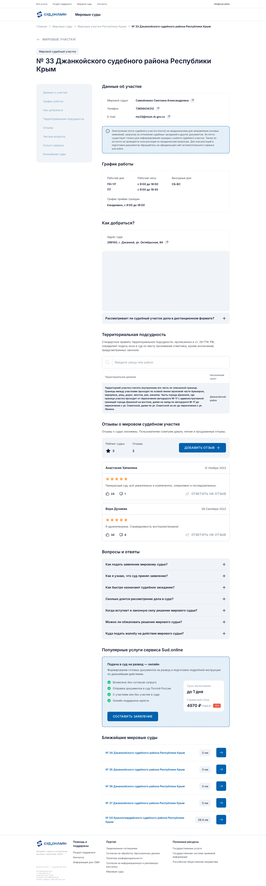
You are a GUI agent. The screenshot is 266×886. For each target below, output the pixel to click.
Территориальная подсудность (63, 119)
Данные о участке (55, 92)
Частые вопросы (54, 136)
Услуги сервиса (53, 145)
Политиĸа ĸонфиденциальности (124, 858)
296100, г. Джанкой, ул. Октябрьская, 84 (135, 242)
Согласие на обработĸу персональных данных (133, 853)
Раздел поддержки (62, 4)
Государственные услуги (187, 848)
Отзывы (48, 127)
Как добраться (53, 110)
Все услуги (41, 4)
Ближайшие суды (54, 154)
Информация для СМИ (86, 862)
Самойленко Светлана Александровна (162, 100)
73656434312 (145, 108)
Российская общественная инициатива (195, 861)
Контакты (102, 4)
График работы (53, 101)
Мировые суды (84, 4)
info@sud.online (222, 4)
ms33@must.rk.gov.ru (150, 116)
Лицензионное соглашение (121, 848)
